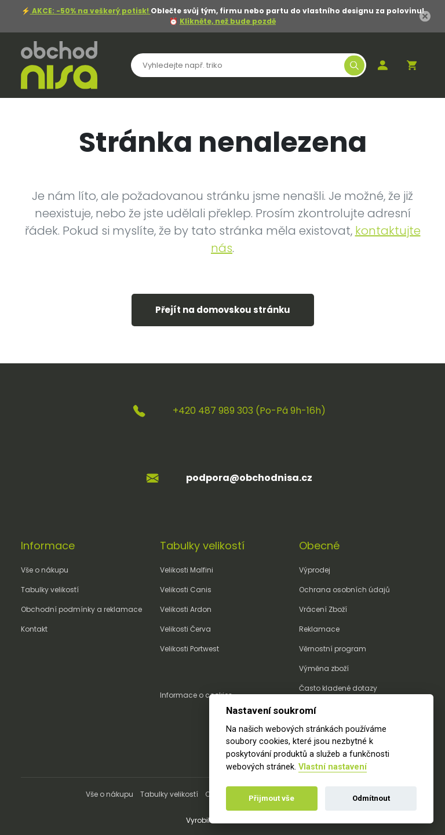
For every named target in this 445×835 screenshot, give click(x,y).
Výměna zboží (324, 668)
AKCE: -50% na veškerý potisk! (90, 11)
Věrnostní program (332, 649)
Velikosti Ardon (185, 609)
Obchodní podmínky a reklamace (81, 609)
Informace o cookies (196, 695)
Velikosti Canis (185, 590)
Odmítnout (371, 798)
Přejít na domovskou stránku (222, 310)
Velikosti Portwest (189, 649)
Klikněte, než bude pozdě (228, 21)
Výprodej (314, 570)
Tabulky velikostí (50, 590)
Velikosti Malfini (186, 570)
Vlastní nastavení (332, 767)
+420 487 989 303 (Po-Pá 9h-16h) (249, 410)
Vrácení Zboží (323, 609)
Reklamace (319, 629)
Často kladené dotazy (338, 688)
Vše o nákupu (44, 570)
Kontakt (34, 629)
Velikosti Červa (185, 629)
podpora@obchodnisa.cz (249, 477)
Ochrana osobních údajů (344, 590)
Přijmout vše (271, 798)
